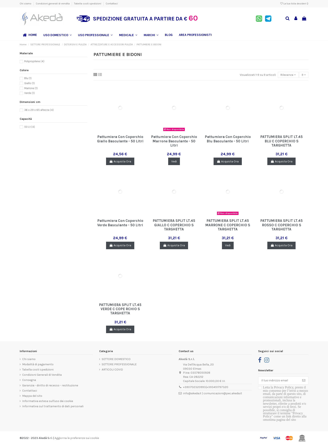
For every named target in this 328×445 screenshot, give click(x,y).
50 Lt (29, 126)
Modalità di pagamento (38, 364)
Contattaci (112, 3)
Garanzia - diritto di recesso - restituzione (50, 385)
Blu (28, 78)
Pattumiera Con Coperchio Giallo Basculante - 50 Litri (120, 139)
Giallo (29, 83)
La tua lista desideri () (294, 3)
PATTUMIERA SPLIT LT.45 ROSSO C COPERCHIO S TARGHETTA (281, 225)
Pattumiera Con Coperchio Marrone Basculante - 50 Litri (174, 141)
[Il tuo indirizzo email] (278, 380)
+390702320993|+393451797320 (205, 387)
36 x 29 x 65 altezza (39, 109)
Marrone (31, 88)
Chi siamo (26, 3)
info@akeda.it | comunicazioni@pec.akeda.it (212, 393)
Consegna (29, 380)
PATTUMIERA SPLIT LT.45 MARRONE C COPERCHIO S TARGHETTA (227, 225)
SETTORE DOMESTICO (116, 359)
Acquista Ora (120, 161)
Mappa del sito (32, 396)
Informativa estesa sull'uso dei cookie (47, 401)
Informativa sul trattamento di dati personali (52, 406)
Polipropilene (34, 61)
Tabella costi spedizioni (88, 3)
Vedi (174, 161)
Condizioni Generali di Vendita (42, 375)
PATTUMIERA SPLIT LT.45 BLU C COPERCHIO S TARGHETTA (281, 141)
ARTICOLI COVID (112, 369)
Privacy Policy (283, 387)
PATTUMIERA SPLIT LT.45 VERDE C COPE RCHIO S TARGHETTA (120, 309)
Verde (29, 93)
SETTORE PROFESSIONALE (119, 364)
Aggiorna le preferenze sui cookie (77, 438)
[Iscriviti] (303, 380)
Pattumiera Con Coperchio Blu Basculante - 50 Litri (228, 139)
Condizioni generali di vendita (53, 3)
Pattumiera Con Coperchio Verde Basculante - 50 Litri (120, 223)
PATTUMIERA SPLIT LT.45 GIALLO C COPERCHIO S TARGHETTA (174, 225)
